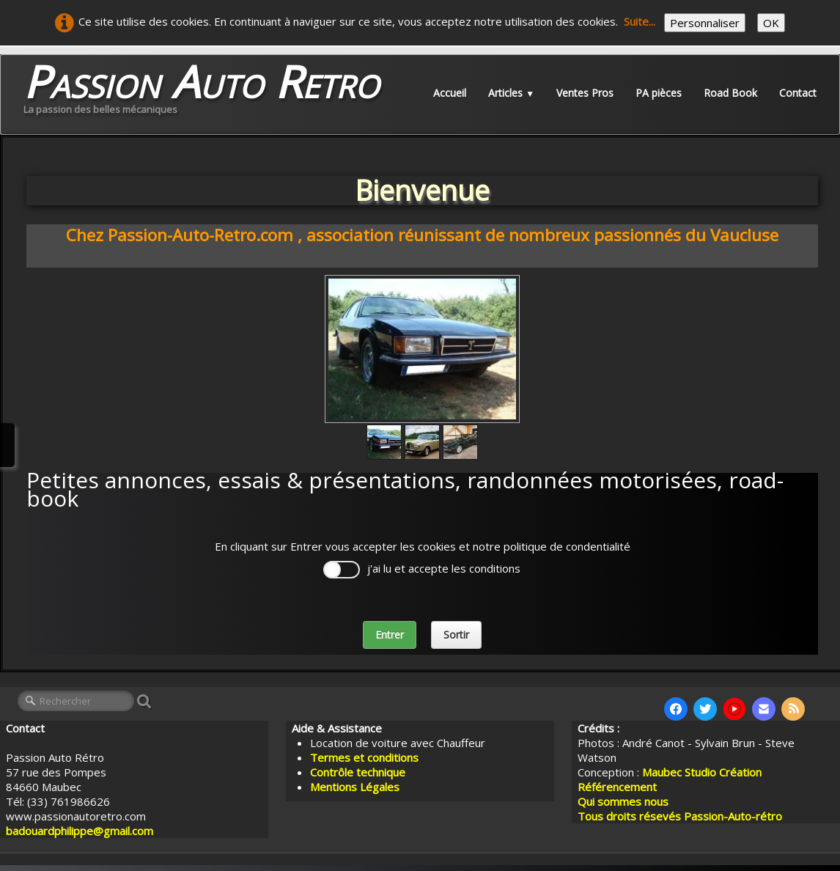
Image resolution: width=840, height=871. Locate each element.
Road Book (730, 93)
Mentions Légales (354, 786)
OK (771, 22)
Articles (511, 93)
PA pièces (658, 93)
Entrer (389, 635)
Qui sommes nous (623, 801)
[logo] (201, 92)
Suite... (639, 21)
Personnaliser (705, 22)
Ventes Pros (585, 93)
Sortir (456, 635)
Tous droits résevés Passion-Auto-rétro (680, 816)
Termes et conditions (364, 757)
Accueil (449, 93)
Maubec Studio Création (702, 772)
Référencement (619, 786)
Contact (798, 93)
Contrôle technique (357, 772)
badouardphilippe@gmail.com (79, 830)
